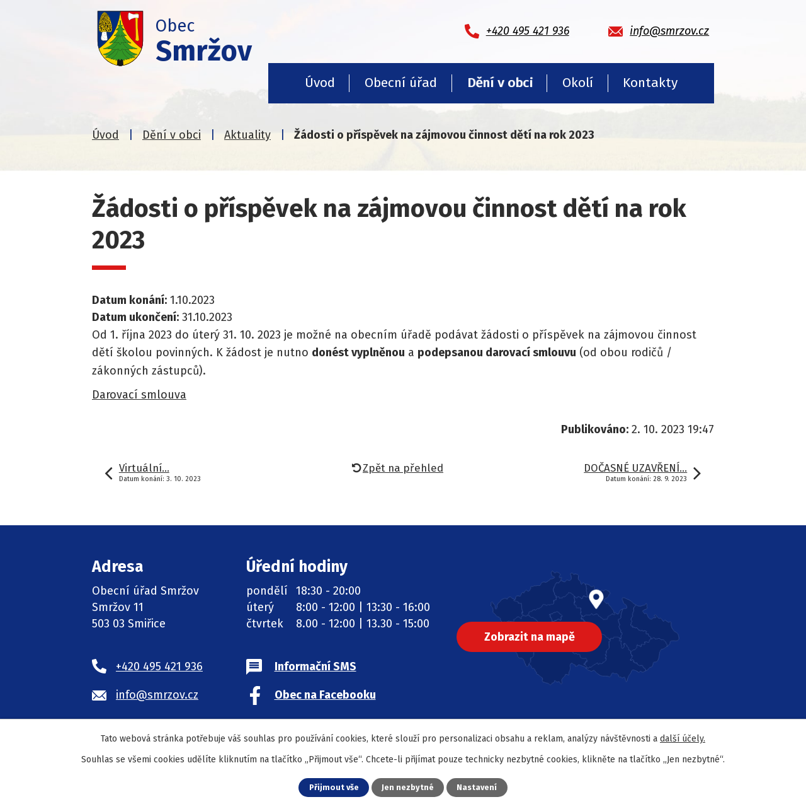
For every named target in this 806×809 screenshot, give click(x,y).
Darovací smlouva (139, 395)
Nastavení (477, 787)
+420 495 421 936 (159, 666)
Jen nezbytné (408, 787)
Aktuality (247, 135)
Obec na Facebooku (325, 695)
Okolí (577, 82)
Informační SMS (315, 666)
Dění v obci (500, 82)
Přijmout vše (334, 787)
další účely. (682, 738)
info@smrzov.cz (157, 695)
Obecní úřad (401, 82)
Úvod (320, 82)
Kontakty (650, 82)
